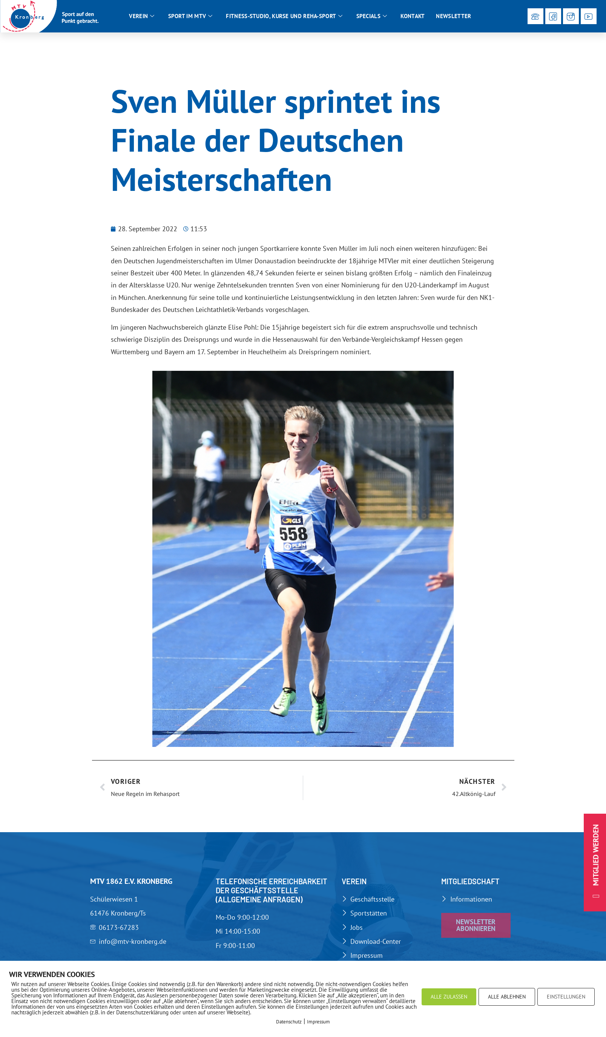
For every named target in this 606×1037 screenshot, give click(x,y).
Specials (371, 16)
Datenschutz (289, 1022)
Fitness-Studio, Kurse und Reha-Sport (284, 16)
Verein (141, 16)
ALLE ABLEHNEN (507, 996)
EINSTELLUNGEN (566, 996)
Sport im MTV (190, 16)
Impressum (318, 1022)
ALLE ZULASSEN (449, 996)
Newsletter (453, 16)
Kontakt (412, 16)
